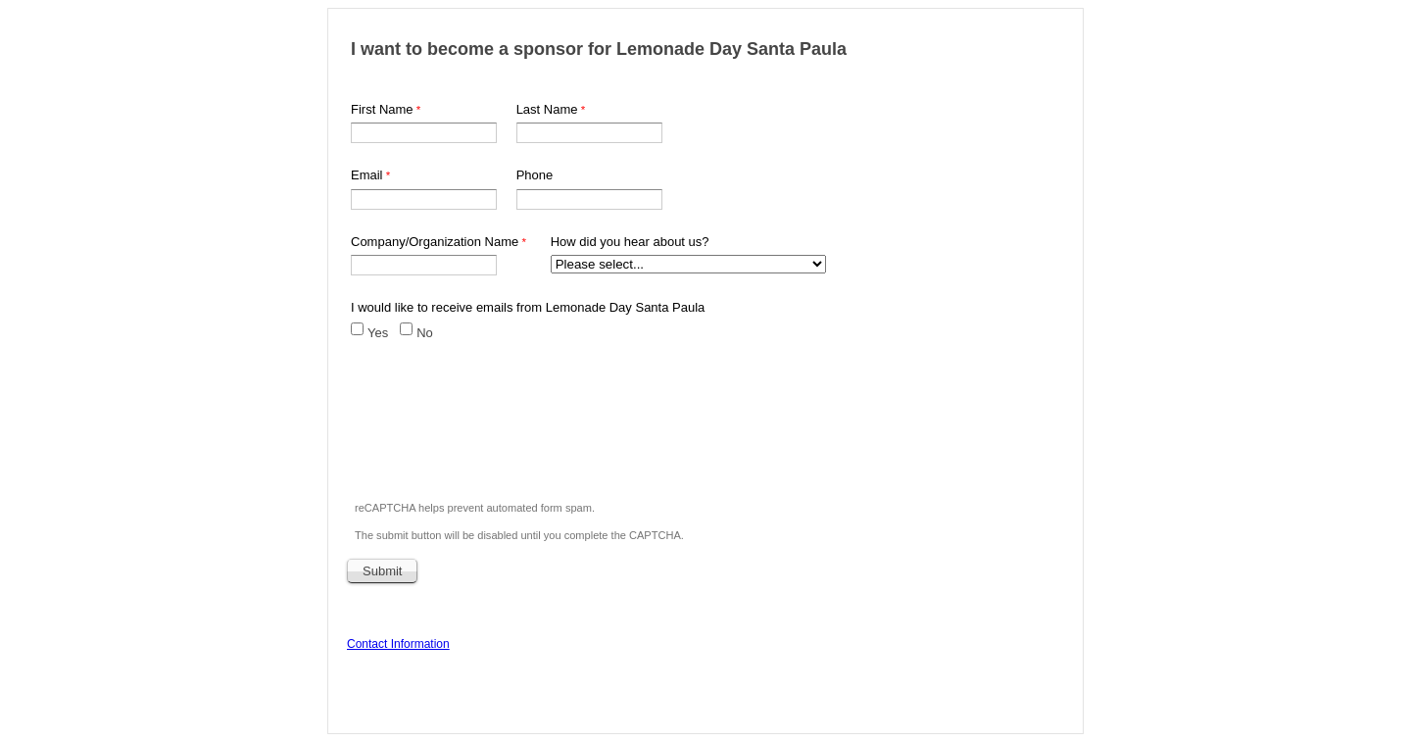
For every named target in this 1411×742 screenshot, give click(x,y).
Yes (377, 332)
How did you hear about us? (630, 241)
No (424, 332)
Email (367, 175)
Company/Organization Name (434, 241)
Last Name (547, 109)
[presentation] (498, 432)
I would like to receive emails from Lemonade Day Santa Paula (528, 307)
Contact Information (398, 644)
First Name (382, 109)
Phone (535, 175)
